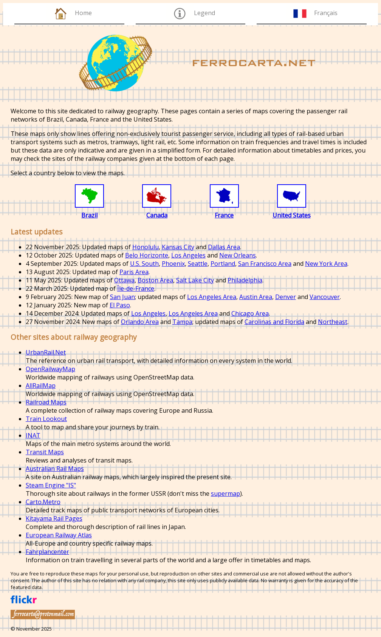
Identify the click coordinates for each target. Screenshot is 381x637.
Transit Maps (45, 452)
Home (83, 13)
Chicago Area (250, 313)
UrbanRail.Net (46, 352)
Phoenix (173, 263)
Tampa (182, 322)
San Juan (122, 297)
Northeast (332, 322)
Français (326, 13)
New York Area (326, 263)
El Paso (120, 305)
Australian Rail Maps (55, 468)
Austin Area (255, 297)
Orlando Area (140, 322)
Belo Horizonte (146, 255)
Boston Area (155, 280)
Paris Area (134, 272)
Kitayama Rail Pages (54, 518)
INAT (33, 435)
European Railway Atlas (59, 535)
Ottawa (124, 280)
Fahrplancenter (47, 552)
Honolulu (145, 247)
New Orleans (237, 255)
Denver (285, 297)
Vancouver (325, 297)
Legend (204, 13)
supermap (225, 493)
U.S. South (144, 263)
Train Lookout (46, 419)
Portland (223, 263)
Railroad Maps (46, 402)
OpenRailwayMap (50, 369)
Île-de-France (135, 288)
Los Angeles (188, 255)
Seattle (198, 263)
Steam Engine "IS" (51, 485)
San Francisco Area (264, 263)
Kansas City (178, 247)
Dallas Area (224, 247)
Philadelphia (245, 280)
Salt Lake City (195, 280)
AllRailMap (41, 385)
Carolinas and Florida (274, 322)
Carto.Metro (43, 502)
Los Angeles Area (211, 297)
